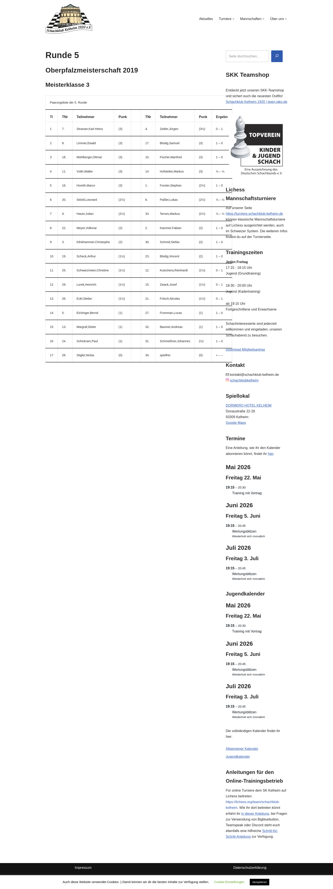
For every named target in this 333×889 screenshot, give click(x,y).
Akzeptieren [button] (259, 882)
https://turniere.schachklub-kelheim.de (254, 213)
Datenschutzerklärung (250, 867)
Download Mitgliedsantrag (245, 349)
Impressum (83, 867)
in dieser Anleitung (255, 813)
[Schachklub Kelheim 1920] (68, 19)
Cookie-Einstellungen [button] (229, 882)
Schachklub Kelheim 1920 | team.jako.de (256, 102)
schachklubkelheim (244, 380)
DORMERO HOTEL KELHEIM (248, 405)
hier (270, 454)
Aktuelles (206, 19)
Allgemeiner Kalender (242, 749)
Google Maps (236, 423)
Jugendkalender (238, 756)
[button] (233, 19)
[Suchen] (277, 56)
